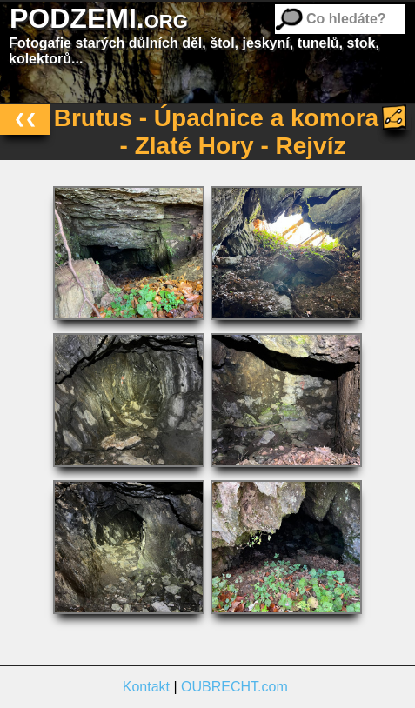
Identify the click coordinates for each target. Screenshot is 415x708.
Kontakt (146, 686)
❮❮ (25, 118)
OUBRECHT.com (234, 686)
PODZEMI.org (99, 18)
